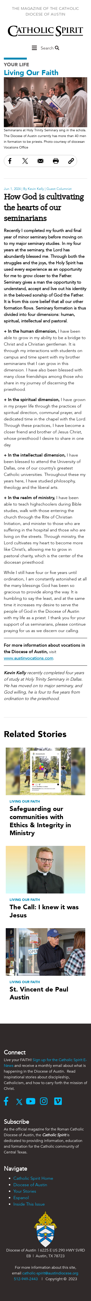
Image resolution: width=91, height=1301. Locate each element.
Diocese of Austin (30, 1185)
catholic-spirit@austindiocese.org (50, 1273)
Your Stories (24, 1191)
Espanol (21, 1198)
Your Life (16, 64)
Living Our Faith (31, 73)
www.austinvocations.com (28, 658)
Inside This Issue (29, 1204)
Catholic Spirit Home (33, 1178)
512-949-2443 (26, 1279)
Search (50, 48)
